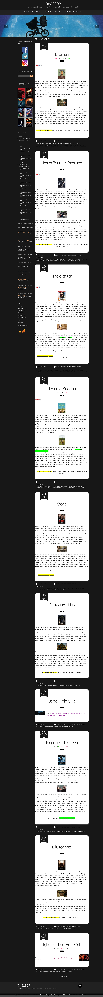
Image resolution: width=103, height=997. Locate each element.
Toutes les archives (23, 325)
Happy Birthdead (22, 287)
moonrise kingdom (59, 486)
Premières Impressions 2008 (25, 179)
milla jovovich (75, 588)
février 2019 (21, 310)
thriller (47, 588)
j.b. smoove (59, 372)
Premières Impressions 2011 (25, 189)
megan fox (53, 372)
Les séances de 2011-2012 (25, 152)
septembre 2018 (22, 317)
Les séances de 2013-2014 (25, 156)
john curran (67, 589)
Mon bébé (20, 248)
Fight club (48, 971)
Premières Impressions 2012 (25, 193)
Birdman (62, 54)
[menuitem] (32, 11)
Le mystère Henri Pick (23, 240)
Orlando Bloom (60, 831)
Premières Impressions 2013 (25, 196)
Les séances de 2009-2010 (25, 149)
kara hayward (66, 487)
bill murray (83, 486)
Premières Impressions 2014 (25, 200)
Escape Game (21, 295)
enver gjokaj (43, 589)
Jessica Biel (62, 928)
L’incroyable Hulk (61, 604)
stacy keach (46, 260)
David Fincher (54, 971)
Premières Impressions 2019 (25, 213)
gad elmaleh (80, 372)
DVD (44, 831)
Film (44, 726)
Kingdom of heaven (62, 742)
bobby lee (65, 372)
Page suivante (65, 976)
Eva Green (74, 831)
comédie (51, 145)
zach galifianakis (71, 145)
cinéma (40, 145)
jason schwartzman (75, 487)
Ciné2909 (53, 3)
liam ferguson (51, 589)
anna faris (71, 371)
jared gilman (58, 487)
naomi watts (78, 146)
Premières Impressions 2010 (25, 186)
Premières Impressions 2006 (25, 173)
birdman (56, 145)
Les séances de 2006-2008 (25, 146)
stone (51, 588)
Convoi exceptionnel (23, 271)
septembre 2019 (22, 306)
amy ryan (65, 146)
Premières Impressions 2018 (25, 210)
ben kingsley (77, 371)
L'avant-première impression (24, 169)
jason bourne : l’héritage (56, 259)
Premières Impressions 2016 (25, 206)
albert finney (70, 260)
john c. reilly (46, 372)
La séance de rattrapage (52, 11)
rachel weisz (74, 259)
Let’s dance (20, 264)
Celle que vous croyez (23, 232)
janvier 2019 (21, 312)
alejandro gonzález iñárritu (43, 146)
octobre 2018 (21, 315)
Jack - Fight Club (62, 701)
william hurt (72, 685)
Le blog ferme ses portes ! (24, 225)
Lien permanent (41, 141)
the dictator (53, 371)
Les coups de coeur (23, 162)
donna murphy (53, 260)
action (47, 259)
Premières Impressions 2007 (25, 176)
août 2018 (20, 319)
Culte (57, 726)
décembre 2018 (21, 313)
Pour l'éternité (60, 14)
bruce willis (67, 486)
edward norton (81, 145)
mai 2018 (20, 321)
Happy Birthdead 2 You (23, 279)
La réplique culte (45, 14)
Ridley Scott (68, 831)
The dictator (61, 276)
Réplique (53, 726)
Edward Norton (63, 726)
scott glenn (39, 260)
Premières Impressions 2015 (25, 203)
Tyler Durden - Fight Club (61, 944)
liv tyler (78, 685)
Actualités (21, 136)
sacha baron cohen (62, 371)
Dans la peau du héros (73, 11)
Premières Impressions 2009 (25, 183)
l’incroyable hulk (50, 685)
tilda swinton (50, 487)
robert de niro (67, 588)
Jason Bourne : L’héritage (62, 162)
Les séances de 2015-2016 (25, 159)
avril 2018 (20, 322)
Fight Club (48, 726)
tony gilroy (77, 260)
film (44, 145)
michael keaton (63, 145)
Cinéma (40, 726)
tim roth (66, 685)
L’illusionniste (62, 847)
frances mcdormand (41, 487)
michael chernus (62, 260)
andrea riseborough (57, 146)
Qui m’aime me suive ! (23, 256)
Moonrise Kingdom (62, 388)
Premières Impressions (32, 11)
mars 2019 (20, 308)
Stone (61, 504)
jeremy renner (67, 259)
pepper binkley (59, 589)
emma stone (72, 146)
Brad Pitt (71, 726)
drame (47, 145)
